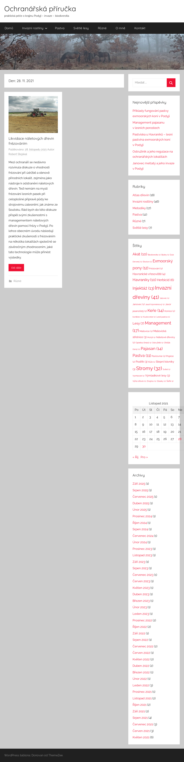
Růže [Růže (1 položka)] (151, 362)
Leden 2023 (141, 614)
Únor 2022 (140, 678)
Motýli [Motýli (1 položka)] (151, 337)
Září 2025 (139, 483)
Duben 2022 (141, 665)
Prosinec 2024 (142, 516)
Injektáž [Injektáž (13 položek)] (143, 288)
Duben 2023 (141, 594)
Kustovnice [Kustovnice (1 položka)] (149, 317)
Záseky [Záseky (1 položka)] (161, 381)
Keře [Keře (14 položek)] (156, 310)
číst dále (16, 267)
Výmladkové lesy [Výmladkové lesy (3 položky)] (157, 375)
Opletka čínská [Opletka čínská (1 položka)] (143, 343)
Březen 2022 (141, 672)
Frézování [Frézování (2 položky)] (156, 268)
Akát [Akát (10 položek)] (140, 254)
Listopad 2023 (142, 555)
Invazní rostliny (34, 28)
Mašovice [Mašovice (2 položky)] (146, 331)
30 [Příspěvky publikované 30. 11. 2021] (144, 446)
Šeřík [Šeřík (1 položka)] (170, 381)
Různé (102, 28)
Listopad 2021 (142, 698)
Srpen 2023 (140, 568)
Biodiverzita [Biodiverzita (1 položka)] (154, 255)
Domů (9, 28)
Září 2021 (139, 711)
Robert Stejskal (18, 154)
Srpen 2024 (140, 529)
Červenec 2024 (143, 536)
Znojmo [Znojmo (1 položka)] (151, 381)
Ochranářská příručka (40, 8)
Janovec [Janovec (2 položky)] (139, 304)
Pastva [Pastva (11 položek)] (142, 355)
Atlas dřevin (141, 195)
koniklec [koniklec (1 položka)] (138, 317)
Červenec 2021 (143, 724)
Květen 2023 (141, 588)
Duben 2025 (141, 503)
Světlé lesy (81, 28)
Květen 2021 (141, 737)
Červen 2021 (141, 731)
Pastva (59, 28)
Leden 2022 (141, 685)
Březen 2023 (141, 601)
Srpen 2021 (140, 717)
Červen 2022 (141, 652)
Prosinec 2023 (142, 549)
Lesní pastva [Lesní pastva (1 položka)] (163, 317)
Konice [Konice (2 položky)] (169, 311)
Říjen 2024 (140, 523)
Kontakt (139, 28)
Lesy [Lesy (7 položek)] (138, 323)
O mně (120, 28)
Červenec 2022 (143, 646)
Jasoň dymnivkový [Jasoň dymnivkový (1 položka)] (155, 304)
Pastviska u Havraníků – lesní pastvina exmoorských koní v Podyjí (153, 140)
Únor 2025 (140, 509)
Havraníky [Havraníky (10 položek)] (144, 279)
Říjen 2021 (139, 704)
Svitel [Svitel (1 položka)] (166, 369)
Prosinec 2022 (142, 620)
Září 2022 (139, 633)
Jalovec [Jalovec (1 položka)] (164, 298)
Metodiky (139, 208)
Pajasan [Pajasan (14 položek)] (152, 348)
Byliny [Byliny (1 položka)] (165, 255)
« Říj (135, 457)
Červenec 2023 (143, 575)
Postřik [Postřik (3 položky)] (142, 361)
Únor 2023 (140, 607)
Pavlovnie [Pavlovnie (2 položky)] (158, 356)
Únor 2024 (140, 542)
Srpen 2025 (140, 490)
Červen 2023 (141, 581)
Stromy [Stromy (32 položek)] (149, 368)
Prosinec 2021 (142, 691)
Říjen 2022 (140, 627)
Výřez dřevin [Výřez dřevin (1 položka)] (139, 381)
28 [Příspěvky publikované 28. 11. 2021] (180, 439)
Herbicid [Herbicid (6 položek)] (165, 280)
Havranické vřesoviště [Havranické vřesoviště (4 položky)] (149, 274)
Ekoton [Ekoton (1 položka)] (147, 262)
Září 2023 (139, 562)
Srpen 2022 (140, 639)
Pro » (144, 457)
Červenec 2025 (143, 496)
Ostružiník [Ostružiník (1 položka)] (157, 343)
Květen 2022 (141, 659)
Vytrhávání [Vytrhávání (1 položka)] (138, 376)
